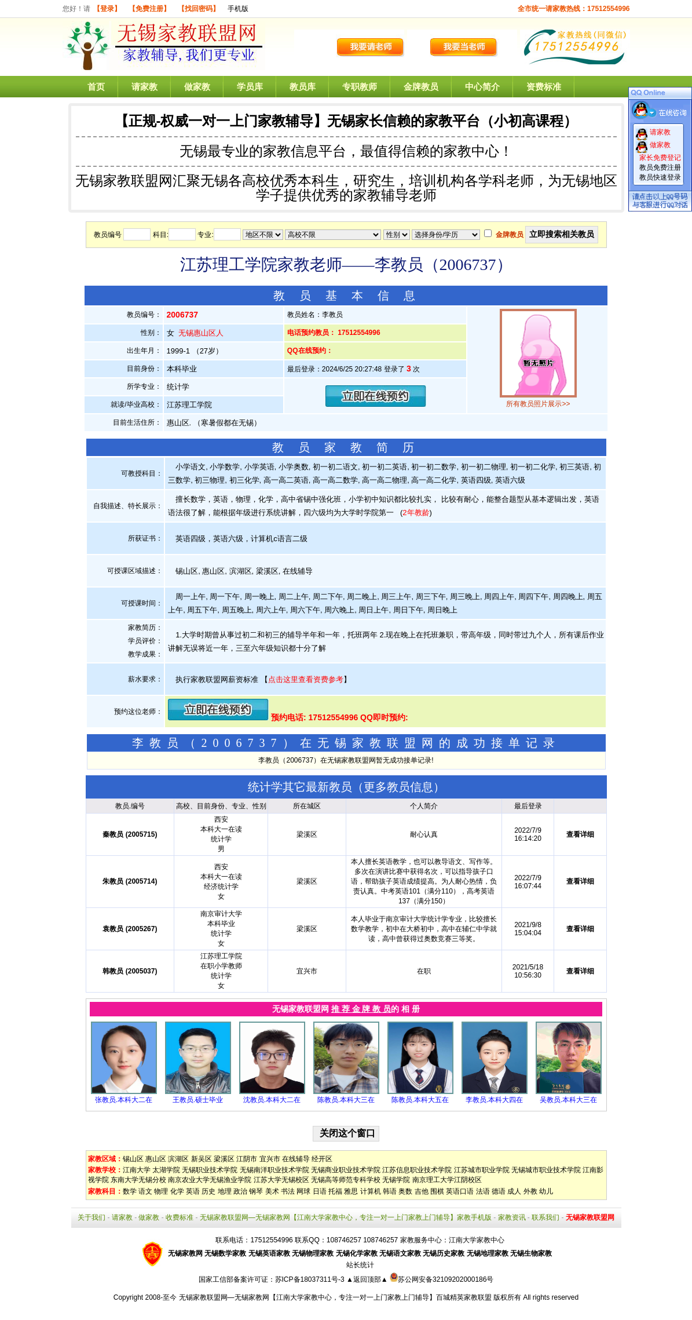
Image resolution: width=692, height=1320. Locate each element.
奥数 (405, 1191)
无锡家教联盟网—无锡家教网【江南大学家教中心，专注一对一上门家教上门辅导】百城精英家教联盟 (335, 1297)
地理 (225, 1191)
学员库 (250, 87)
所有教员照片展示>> (538, 404)
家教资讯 (512, 1217)
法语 (483, 1191)
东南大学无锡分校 (138, 1180)
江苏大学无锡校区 (281, 1180)
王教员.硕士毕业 (198, 1100)
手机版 (238, 9)
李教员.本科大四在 (494, 1100)
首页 (96, 87)
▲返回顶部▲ (367, 1279)
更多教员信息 (398, 787)
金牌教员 (421, 87)
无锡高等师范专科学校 (345, 1180)
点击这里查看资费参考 (305, 679)
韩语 (390, 1191)
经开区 (322, 1159)
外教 (530, 1191)
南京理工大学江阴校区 (447, 1180)
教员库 (303, 87)
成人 (514, 1191)
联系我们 (545, 1217)
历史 (208, 1191)
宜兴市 (269, 1159)
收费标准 (179, 1217)
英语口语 (460, 1191)
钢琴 (256, 1191)
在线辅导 (296, 1159)
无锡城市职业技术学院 (546, 1170)
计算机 (370, 1191)
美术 (272, 1191)
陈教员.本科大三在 (346, 1100)
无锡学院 (396, 1180)
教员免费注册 (660, 167)
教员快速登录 (660, 177)
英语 (193, 1191)
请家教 (144, 87)
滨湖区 (178, 1159)
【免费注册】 (149, 9)
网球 (303, 1191)
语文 (145, 1191)
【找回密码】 (198, 9)
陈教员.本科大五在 (420, 1100)
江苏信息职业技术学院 (417, 1170)
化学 (177, 1191)
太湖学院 (166, 1170)
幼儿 (546, 1191)
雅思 (351, 1191)
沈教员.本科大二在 (272, 1100)
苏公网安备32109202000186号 (441, 1279)
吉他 (422, 1191)
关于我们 (91, 1217)
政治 (240, 1191)
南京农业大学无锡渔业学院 (209, 1180)
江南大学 (137, 1170)
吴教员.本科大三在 (568, 1100)
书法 (288, 1191)
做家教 (197, 87)
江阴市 (246, 1159)
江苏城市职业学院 (482, 1170)
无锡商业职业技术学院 (345, 1170)
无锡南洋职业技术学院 (274, 1170)
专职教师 (359, 87)
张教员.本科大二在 (123, 1100)
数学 (130, 1191)
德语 (499, 1191)
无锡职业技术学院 (209, 1170)
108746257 (380, 1240)
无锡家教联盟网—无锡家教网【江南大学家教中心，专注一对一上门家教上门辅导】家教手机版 (346, 1217)
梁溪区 (224, 1159)
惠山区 (155, 1159)
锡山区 (133, 1159)
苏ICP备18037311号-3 (310, 1279)
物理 (161, 1191)
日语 (320, 1191)
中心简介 (482, 87)
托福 (335, 1191)
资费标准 (543, 87)
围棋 (437, 1191)
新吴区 (201, 1159)
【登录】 (107, 9)
